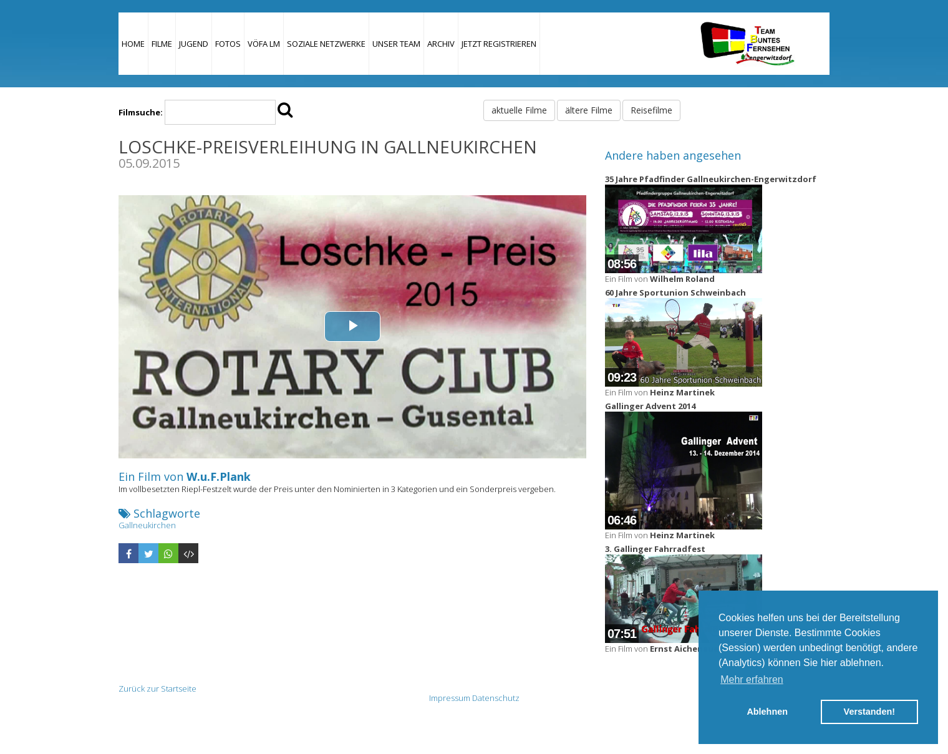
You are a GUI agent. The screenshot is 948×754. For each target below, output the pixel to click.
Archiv (441, 43)
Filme (162, 43)
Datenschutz (496, 697)
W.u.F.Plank (218, 476)
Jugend (193, 43)
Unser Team (396, 43)
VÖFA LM (264, 43)
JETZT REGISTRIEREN (499, 43)
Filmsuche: (141, 112)
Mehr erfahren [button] (751, 679)
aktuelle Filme (519, 110)
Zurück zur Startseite (157, 688)
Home (133, 43)
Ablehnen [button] (767, 712)
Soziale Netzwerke (326, 43)
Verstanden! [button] (869, 712)
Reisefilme (651, 110)
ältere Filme (588, 110)
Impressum (449, 697)
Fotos (228, 43)
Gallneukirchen (147, 525)
